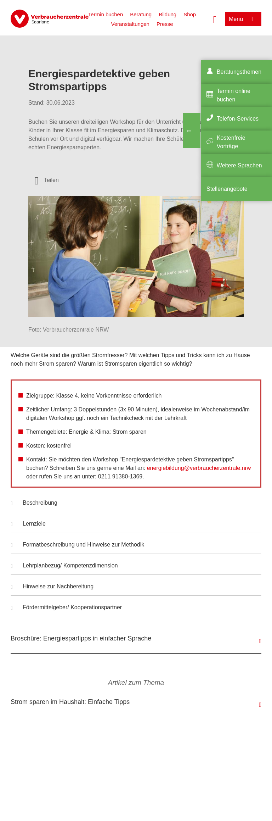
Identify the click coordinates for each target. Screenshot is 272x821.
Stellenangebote (227, 189)
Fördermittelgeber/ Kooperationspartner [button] (66, 608)
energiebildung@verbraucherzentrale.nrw (199, 468)
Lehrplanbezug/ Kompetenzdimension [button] (64, 566)
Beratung (141, 14)
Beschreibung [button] (34, 503)
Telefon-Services (238, 119)
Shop (189, 14)
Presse (165, 24)
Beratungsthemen (239, 72)
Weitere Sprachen (239, 165)
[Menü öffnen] (243, 19)
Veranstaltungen (130, 24)
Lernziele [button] (28, 524)
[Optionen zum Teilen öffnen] (46, 180)
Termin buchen (105, 14)
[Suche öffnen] (215, 18)
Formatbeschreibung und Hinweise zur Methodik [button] (77, 545)
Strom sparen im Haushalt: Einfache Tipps (70, 701)
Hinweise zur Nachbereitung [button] (52, 587)
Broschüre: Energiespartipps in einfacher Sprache (81, 638)
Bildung (167, 14)
